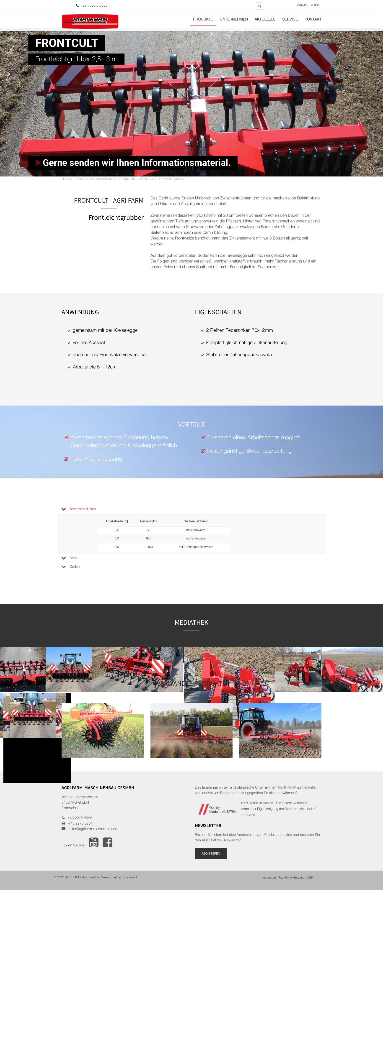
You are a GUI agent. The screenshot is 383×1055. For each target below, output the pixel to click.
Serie (69, 558)
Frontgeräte (127, 179)
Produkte (203, 20)
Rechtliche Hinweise (291, 877)
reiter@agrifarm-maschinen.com (91, 829)
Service (290, 20)
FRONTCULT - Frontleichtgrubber (161, 179)
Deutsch (302, 5)
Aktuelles (265, 20)
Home (66, 179)
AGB (310, 877)
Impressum (269, 877)
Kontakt (313, 20)
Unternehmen (234, 20)
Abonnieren (211, 888)
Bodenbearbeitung (102, 179)
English (315, 5)
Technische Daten (78, 509)
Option (70, 567)
